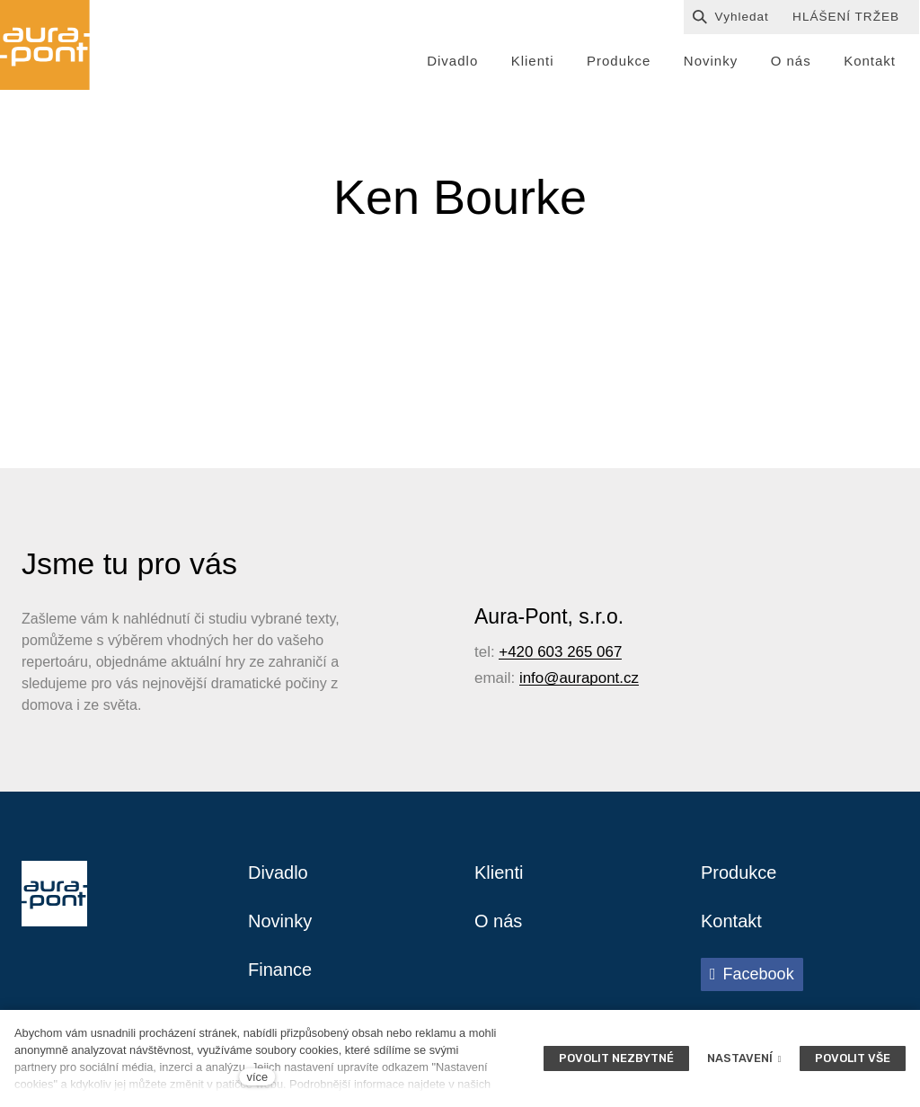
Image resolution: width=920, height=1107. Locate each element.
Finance (280, 969)
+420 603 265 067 (560, 651)
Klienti (498, 872)
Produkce (739, 872)
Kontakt (731, 921)
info (531, 677)
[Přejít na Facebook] (752, 974)
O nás (498, 921)
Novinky (280, 921)
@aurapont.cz (591, 677)
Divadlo (278, 872)
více (257, 1077)
